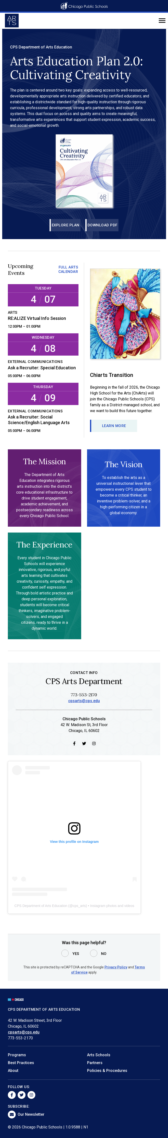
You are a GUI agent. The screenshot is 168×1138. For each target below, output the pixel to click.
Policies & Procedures (107, 1070)
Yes (75, 954)
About (13, 1070)
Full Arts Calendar (68, 269)
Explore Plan (65, 225)
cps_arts (79, 906)
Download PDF (102, 225)
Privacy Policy (115, 967)
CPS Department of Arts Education (40, 906)
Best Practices (21, 1062)
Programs (17, 1055)
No (104, 954)
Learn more (114, 426)
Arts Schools (98, 1055)
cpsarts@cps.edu (84, 701)
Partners (95, 1062)
